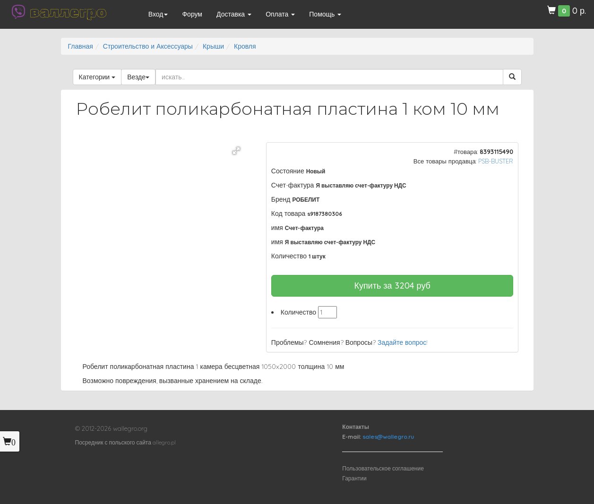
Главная (80, 46)
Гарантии (354, 478)
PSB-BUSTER (495, 161)
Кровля (245, 46)
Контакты (355, 426)
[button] (236, 150)
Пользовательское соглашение (383, 468)
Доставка (233, 14)
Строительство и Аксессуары (148, 46)
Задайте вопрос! (403, 342)
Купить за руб (392, 285)
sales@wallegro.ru (388, 436)
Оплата (280, 14)
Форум (192, 14)
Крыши (213, 46)
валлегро (68, 12)
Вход (158, 14)
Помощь (325, 14)
